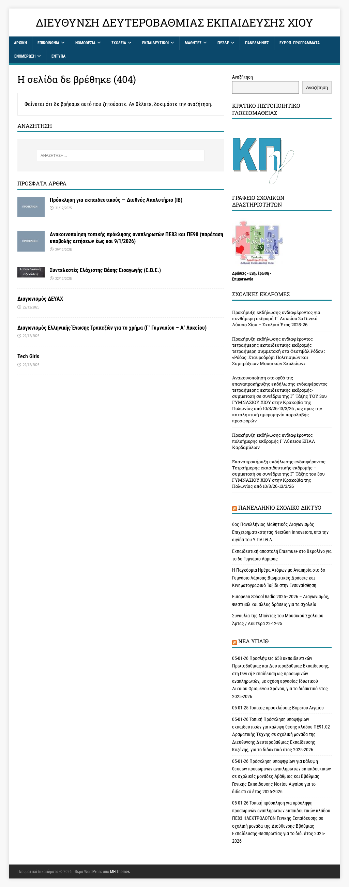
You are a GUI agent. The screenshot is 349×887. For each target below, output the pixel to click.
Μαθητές (193, 43)
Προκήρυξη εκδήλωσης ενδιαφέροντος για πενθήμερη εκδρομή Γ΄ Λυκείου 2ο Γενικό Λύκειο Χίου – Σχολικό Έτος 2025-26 (276, 318)
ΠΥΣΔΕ (223, 43)
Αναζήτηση (242, 77)
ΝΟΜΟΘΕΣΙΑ (85, 43)
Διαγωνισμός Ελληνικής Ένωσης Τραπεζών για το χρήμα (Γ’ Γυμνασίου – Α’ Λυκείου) (112, 328)
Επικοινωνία (48, 43)
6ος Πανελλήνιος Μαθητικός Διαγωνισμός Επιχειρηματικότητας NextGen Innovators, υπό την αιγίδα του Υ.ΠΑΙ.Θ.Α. (280, 532)
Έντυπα (58, 56)
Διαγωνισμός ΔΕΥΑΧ (40, 299)
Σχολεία (118, 43)
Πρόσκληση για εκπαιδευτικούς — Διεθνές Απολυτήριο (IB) (116, 200)
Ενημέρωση (24, 56)
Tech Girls (28, 356)
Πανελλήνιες (257, 43)
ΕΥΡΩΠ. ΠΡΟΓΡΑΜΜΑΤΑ (299, 43)
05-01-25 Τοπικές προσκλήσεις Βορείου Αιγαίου (278, 707)
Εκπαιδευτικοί (155, 43)
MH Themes (120, 871)
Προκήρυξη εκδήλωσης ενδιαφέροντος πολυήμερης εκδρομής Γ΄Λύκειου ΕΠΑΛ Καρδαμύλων (273, 441)
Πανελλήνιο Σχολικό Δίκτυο (279, 507)
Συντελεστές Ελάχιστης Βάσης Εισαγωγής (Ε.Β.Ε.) (105, 270)
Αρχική (20, 43)
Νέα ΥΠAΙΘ (253, 641)
